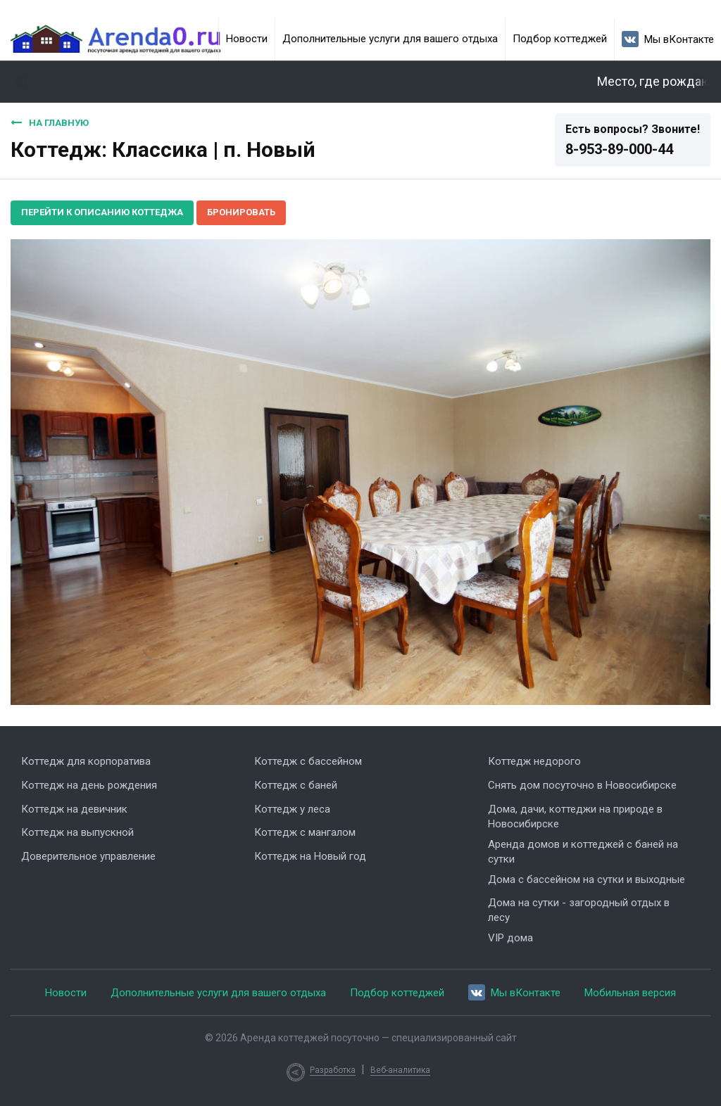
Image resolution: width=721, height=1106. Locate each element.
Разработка (333, 1070)
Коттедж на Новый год (310, 856)
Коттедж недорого (534, 761)
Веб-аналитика (400, 1070)
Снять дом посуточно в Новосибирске (582, 785)
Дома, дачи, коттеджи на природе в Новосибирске (575, 816)
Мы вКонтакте (668, 39)
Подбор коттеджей (560, 38)
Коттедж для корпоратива (86, 761)
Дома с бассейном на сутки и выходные (586, 879)
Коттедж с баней (295, 785)
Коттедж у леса (292, 809)
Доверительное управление (88, 856)
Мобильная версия (630, 992)
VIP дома (510, 938)
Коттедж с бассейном (308, 761)
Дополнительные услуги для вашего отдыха (390, 38)
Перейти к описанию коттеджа (102, 212)
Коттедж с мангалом (305, 832)
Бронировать (241, 212)
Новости (247, 38)
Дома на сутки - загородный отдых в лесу (579, 910)
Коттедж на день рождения (89, 785)
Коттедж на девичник (74, 809)
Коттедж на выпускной (77, 832)
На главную (50, 122)
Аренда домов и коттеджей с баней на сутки (583, 851)
